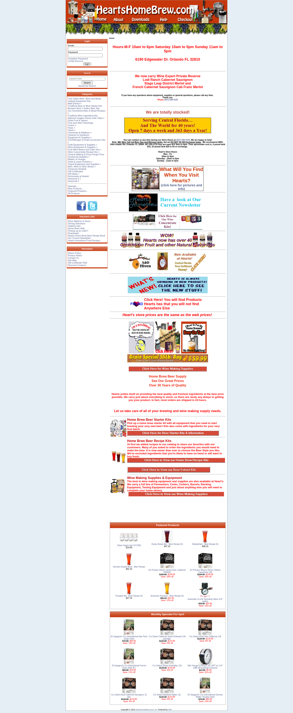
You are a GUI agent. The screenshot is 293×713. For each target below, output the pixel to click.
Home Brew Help (76, 228)
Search (87, 73)
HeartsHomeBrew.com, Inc (146, 710)
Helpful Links (74, 226)
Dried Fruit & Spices (78, 120)
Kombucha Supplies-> (79, 157)
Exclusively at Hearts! (78, 176)
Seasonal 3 (73, 181)
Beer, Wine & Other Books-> (82, 166)
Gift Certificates (75, 171)
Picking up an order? (78, 231)
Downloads (73, 233)
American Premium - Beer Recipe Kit (167, 596)
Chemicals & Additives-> (80, 132)
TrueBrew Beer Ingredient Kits (82, 115)
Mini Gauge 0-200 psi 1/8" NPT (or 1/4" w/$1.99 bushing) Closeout (205, 666)
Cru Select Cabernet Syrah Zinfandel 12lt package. (167, 637)
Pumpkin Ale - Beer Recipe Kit (128, 596)
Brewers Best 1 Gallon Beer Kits (83, 108)
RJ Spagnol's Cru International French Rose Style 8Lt (129, 666)
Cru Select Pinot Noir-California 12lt (205, 636)
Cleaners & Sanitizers (78, 135)
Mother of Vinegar (76, 159)
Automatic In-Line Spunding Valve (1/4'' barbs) (205, 600)
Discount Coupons (77, 265)
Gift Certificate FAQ (77, 263)
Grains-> (72, 125)
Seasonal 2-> (74, 178)
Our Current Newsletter (79, 238)
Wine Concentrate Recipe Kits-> (83, 152)
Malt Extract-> (75, 103)
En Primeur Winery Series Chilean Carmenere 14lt (205, 571)
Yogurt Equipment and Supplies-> (84, 164)
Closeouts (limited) (77, 169)
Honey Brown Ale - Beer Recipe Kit (167, 544)
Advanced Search (87, 86)
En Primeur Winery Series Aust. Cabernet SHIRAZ (167, 571)
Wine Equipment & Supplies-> (82, 147)
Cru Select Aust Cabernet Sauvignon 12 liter (129, 696)
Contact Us (73, 258)
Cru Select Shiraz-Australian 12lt (167, 665)
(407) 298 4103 (171, 100)
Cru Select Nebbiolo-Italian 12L (167, 695)
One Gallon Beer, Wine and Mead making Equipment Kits (84, 99)
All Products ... (75, 193)
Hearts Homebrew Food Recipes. (84, 240)
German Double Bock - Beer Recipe (129, 567)
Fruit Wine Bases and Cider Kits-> (84, 149)
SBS (170, 710)
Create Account (75, 61)
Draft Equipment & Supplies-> (82, 144)
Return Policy (74, 253)
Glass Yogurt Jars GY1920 (129, 545)
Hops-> (71, 128)
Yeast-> (71, 130)
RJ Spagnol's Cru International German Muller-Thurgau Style (205, 696)
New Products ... (76, 188)
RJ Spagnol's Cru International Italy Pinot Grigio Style (129, 637)
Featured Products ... (78, 191)
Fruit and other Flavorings (80, 123)
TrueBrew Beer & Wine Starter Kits (85, 106)
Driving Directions (76, 223)
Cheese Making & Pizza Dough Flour (86, 154)
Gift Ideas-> (73, 174)
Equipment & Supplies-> (80, 137)
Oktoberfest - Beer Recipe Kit (205, 544)
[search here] (87, 78)
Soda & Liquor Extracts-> (80, 161)
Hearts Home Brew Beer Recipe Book (86, 235)
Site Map (72, 260)
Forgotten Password (78, 58)
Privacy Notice (75, 255)
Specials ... (73, 186)
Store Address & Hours (79, 221)
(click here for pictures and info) (181, 179)
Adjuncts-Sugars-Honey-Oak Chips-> (86, 118)
